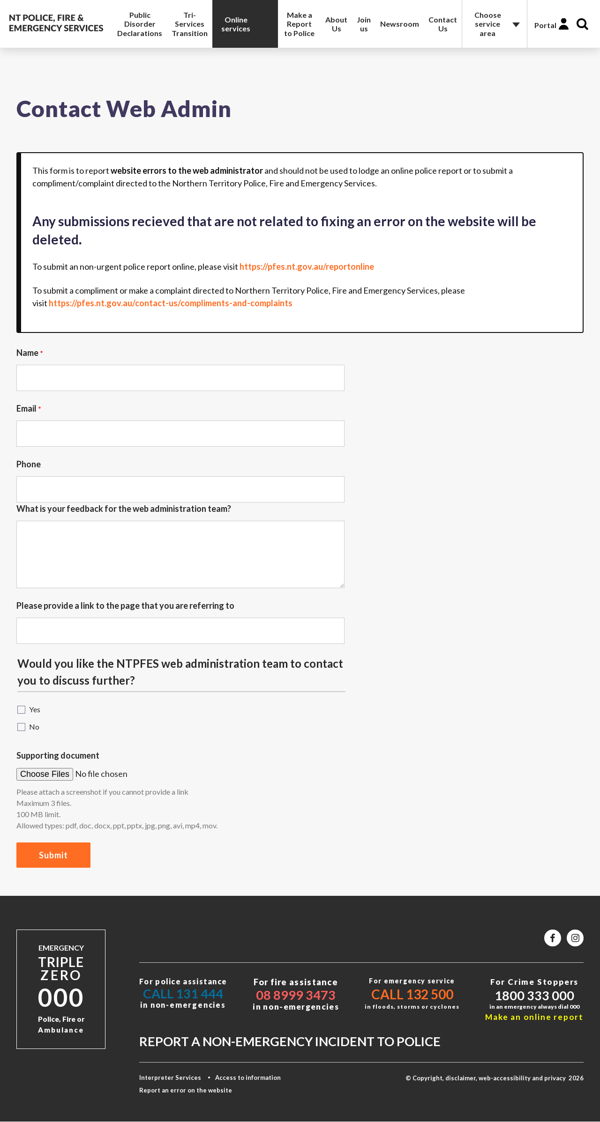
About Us (336, 24)
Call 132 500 (412, 994)
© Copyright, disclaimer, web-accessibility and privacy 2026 (494, 1078)
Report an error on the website (185, 1090)
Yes (34, 709)
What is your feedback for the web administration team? (123, 508)
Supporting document (57, 755)
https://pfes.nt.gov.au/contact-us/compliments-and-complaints (170, 303)
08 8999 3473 (296, 995)
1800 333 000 (534, 995)
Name (27, 352)
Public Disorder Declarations (139, 23)
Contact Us (442, 24)
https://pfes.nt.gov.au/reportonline (307, 266)
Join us (364, 24)
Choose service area (487, 23)
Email (26, 408)
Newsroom (399, 23)
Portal (545, 25)
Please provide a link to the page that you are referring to (125, 605)
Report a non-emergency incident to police (290, 1041)
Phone (28, 464)
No (34, 726)
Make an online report (534, 1017)
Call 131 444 (183, 993)
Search (582, 24)
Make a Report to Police (299, 23)
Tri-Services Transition (190, 23)
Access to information (248, 1077)
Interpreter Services (170, 1077)
